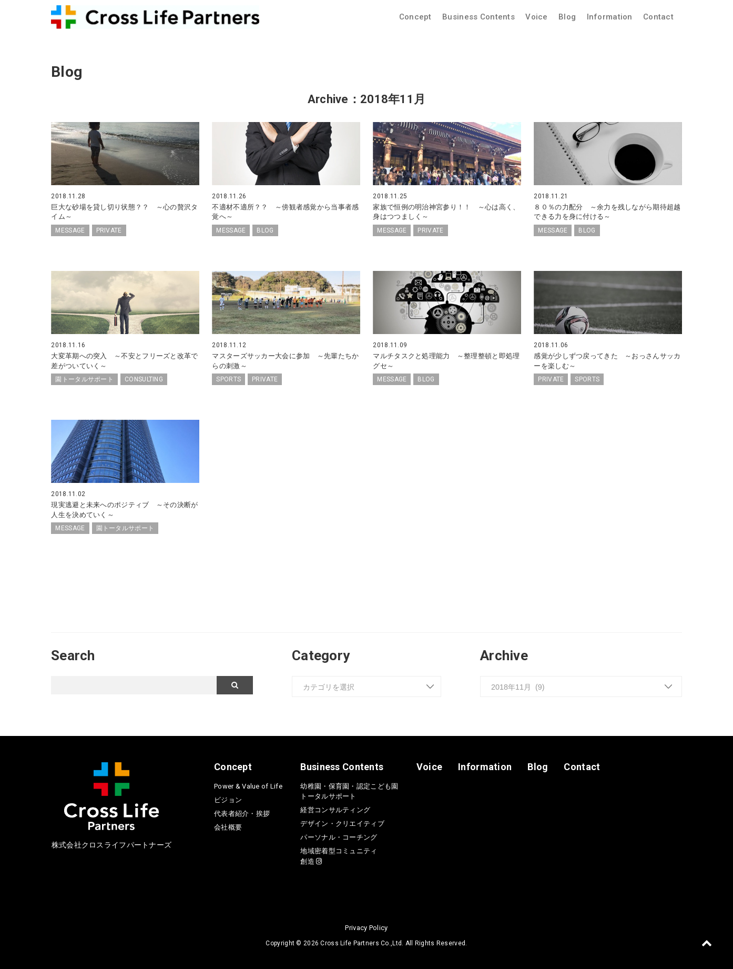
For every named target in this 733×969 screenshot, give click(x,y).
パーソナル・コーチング (338, 837)
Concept (415, 17)
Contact (658, 17)
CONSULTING (144, 378)
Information (610, 17)
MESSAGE (70, 230)
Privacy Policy (366, 927)
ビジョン (228, 799)
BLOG (265, 230)
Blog (567, 17)
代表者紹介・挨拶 (242, 812)
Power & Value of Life (248, 785)
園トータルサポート (84, 378)
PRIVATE (109, 230)
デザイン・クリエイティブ (342, 823)
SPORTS (228, 378)
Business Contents (478, 17)
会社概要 (228, 826)
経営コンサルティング (335, 809)
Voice (536, 17)
